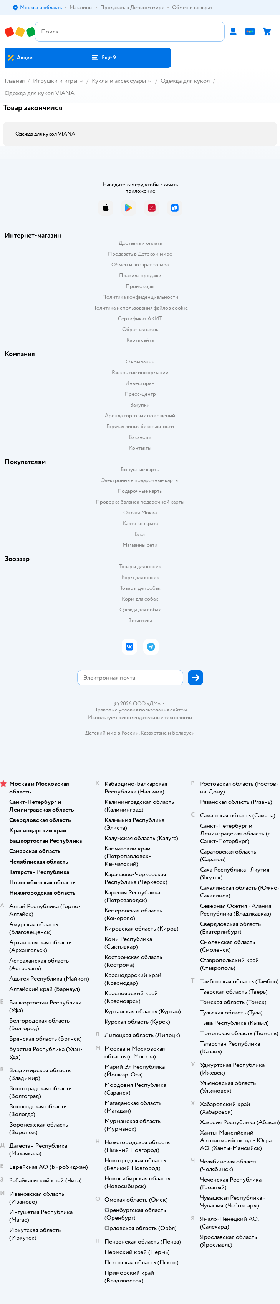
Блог (140, 534)
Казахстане (154, 733)
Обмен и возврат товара (140, 264)
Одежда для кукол (185, 81)
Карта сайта (140, 340)
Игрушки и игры (55, 81)
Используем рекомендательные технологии (140, 717)
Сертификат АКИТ (140, 318)
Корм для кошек (140, 577)
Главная (15, 81)
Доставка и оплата (140, 243)
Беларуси (183, 733)
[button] (103, 58)
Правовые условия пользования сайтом (140, 710)
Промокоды (140, 286)
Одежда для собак (140, 609)
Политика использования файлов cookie (140, 308)
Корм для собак (140, 599)
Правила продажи (140, 275)
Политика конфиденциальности (140, 297)
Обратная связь (140, 329)
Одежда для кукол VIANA (40, 93)
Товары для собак (140, 588)
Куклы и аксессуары (119, 81)
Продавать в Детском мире (140, 254)
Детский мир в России (112, 733)
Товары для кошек (140, 566)
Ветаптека (140, 620)
